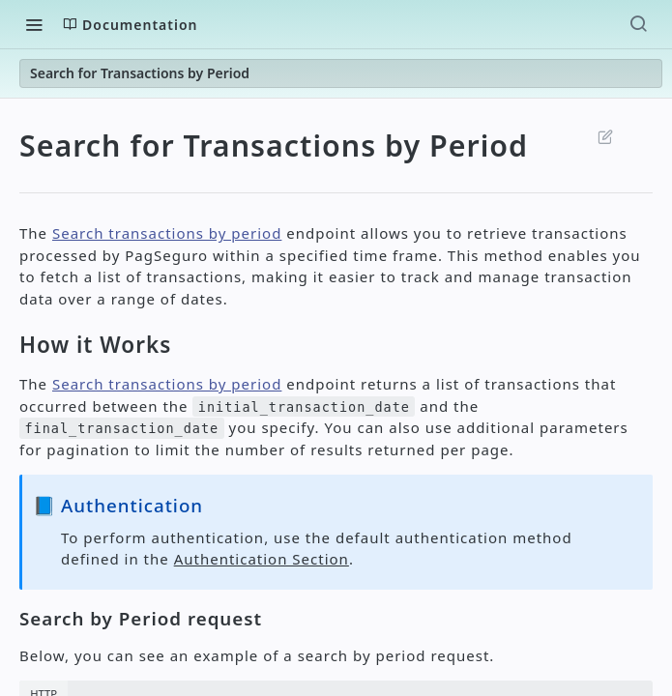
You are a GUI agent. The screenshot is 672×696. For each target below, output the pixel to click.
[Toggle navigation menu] (33, 24)
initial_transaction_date (304, 407)
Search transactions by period (166, 233)
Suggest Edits (606, 136)
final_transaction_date (121, 428)
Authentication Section (261, 558)
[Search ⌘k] (638, 24)
